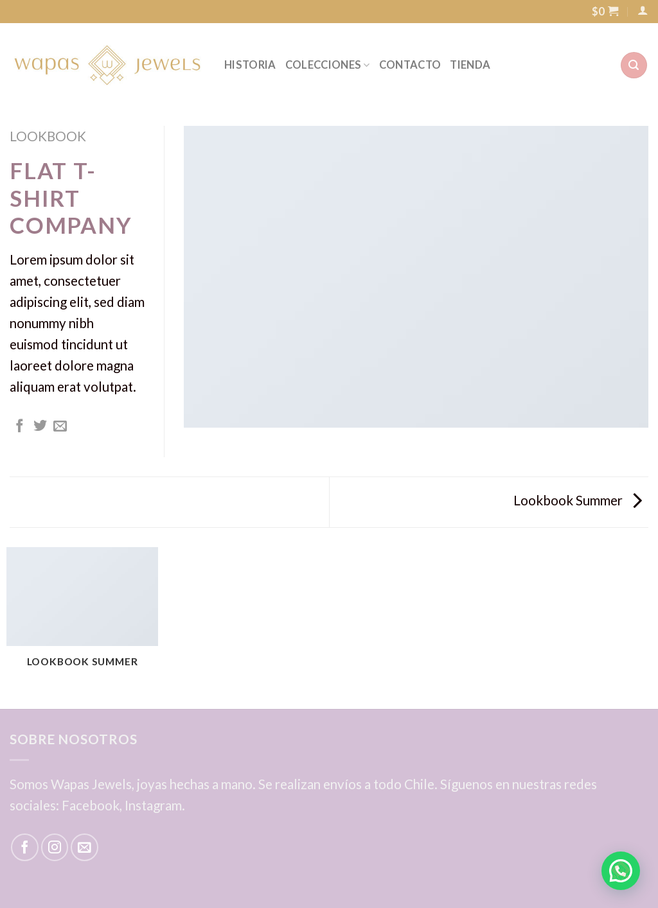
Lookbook (48, 136)
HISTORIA (250, 64)
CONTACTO (410, 64)
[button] (620, 870)
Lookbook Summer (577, 500)
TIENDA (470, 64)
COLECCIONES (327, 64)
